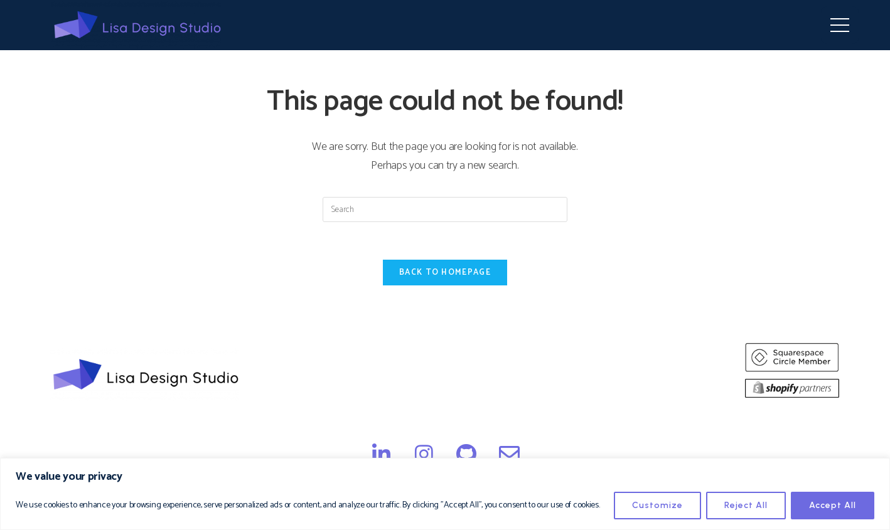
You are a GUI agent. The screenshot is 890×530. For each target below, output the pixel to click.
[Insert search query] (445, 209)
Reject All (746, 505)
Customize (657, 505)
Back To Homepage (445, 272)
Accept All (832, 505)
